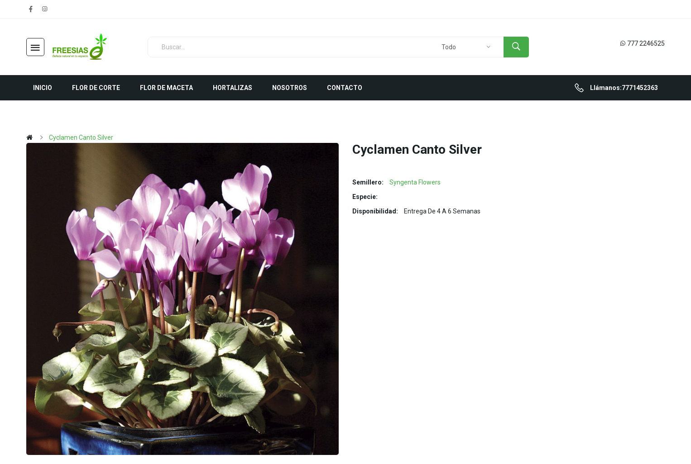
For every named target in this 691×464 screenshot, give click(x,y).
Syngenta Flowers (415, 182)
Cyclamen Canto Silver (81, 137)
